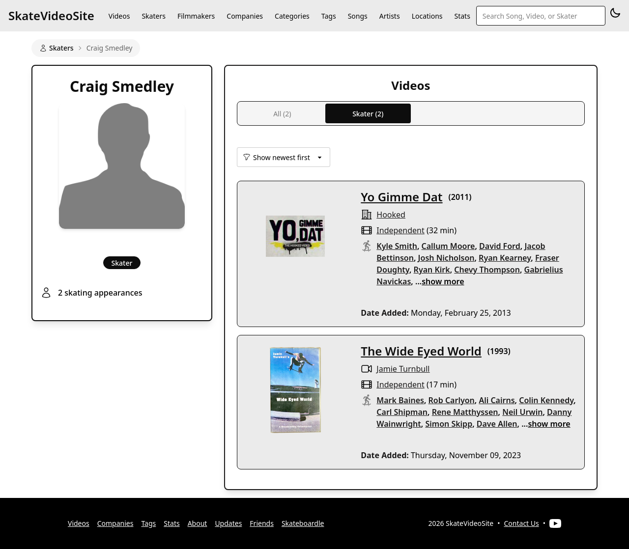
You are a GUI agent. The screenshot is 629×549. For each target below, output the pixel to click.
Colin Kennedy (546, 400)
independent (400, 230)
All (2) (282, 113)
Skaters (153, 16)
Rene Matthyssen (465, 412)
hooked (390, 214)
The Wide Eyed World (421, 351)
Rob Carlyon (452, 400)
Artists (389, 16)
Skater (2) (367, 113)
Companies (245, 16)
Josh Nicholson (446, 257)
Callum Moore (448, 246)
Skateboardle (303, 523)
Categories (292, 16)
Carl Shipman (402, 412)
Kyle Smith (396, 246)
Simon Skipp (448, 423)
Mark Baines (400, 400)
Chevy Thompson (487, 269)
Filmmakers (196, 16)
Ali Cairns (497, 400)
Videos (119, 16)
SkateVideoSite (51, 15)
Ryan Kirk (432, 269)
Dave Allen (497, 423)
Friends (262, 523)
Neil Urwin (522, 412)
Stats (462, 16)
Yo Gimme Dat (401, 197)
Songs (358, 16)
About (197, 523)
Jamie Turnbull (402, 368)
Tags (328, 16)
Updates (228, 523)
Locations (427, 16)
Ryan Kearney (505, 257)
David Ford (499, 246)
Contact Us (521, 523)
